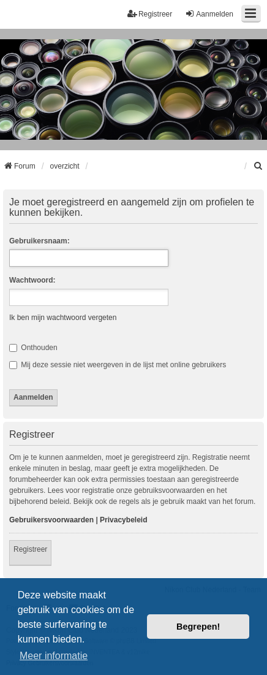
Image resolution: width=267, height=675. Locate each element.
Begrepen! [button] (198, 626)
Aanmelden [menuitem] (209, 13)
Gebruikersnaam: (39, 241)
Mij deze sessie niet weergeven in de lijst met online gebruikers (117, 364)
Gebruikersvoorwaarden (51, 520)
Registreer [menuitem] (149, 13)
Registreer (30, 549)
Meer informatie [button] (54, 655)
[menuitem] (258, 166)
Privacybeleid (123, 520)
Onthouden (33, 347)
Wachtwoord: (32, 280)
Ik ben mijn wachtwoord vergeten (62, 317)
